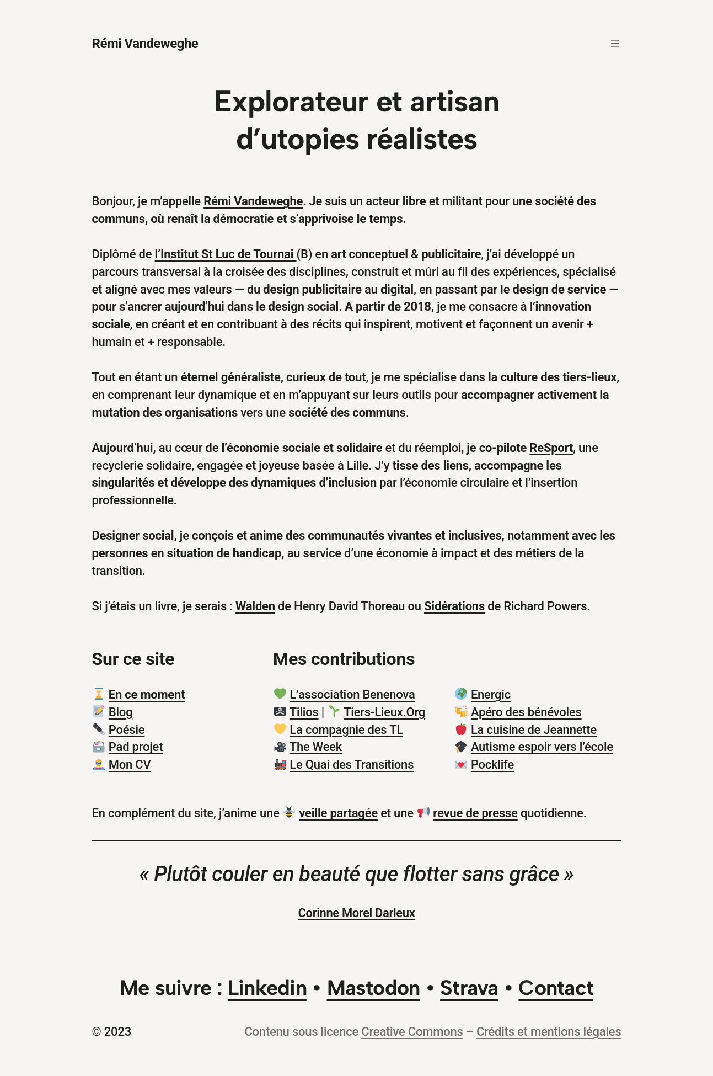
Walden (255, 606)
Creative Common (409, 1031)
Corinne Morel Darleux (356, 913)
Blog (121, 712)
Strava (469, 987)
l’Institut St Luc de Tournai (226, 254)
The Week (316, 747)
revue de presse (475, 813)
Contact (555, 987)
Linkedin (267, 987)
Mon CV (130, 764)
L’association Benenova (352, 694)
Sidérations (454, 606)
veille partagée (338, 813)
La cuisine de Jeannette (534, 730)
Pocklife (492, 764)
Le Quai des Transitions (352, 764)
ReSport (551, 448)
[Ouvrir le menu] (614, 43)
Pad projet (136, 747)
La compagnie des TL (346, 730)
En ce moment (147, 694)
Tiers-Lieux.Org (384, 712)
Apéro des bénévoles (526, 712)
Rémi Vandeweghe (145, 43)
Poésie (127, 730)
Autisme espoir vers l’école (542, 747)
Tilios (304, 712)
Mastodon (373, 987)
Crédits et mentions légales (548, 1031)
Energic (491, 694)
